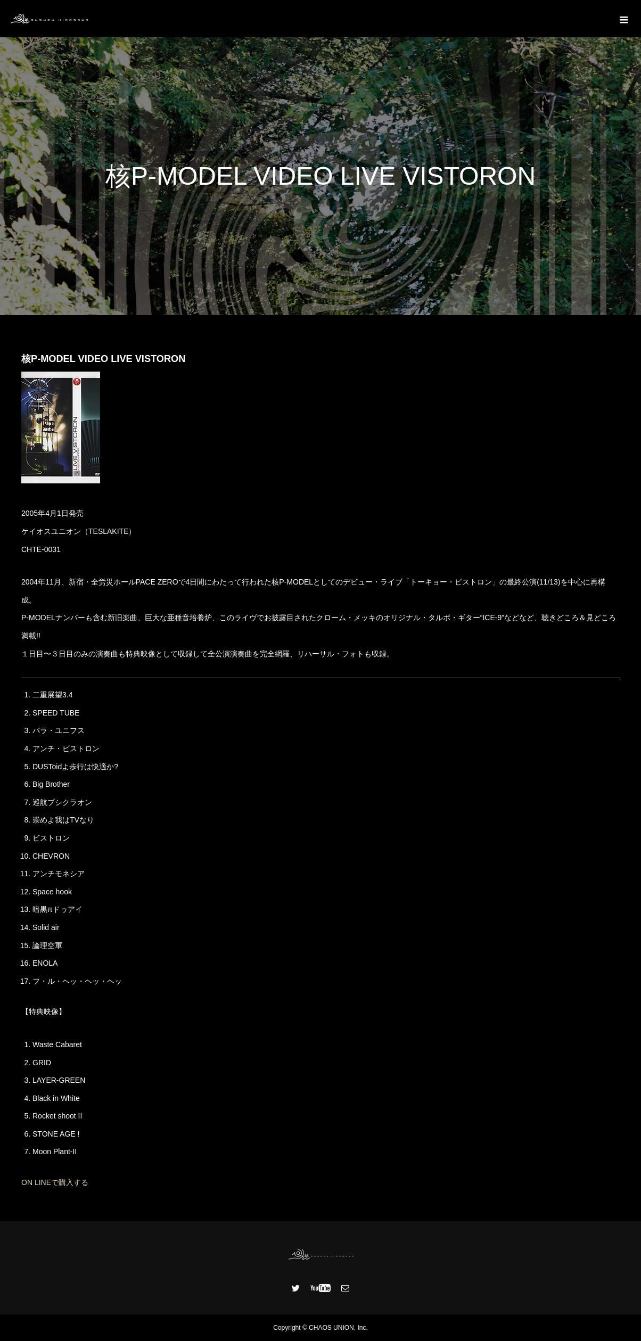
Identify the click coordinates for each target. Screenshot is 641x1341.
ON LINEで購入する (54, 1182)
